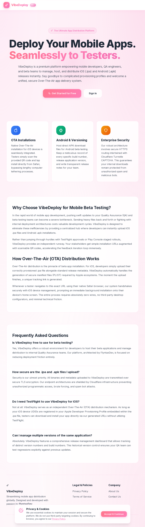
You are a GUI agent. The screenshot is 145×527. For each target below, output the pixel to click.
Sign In (93, 93)
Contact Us (114, 496)
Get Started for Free (62, 93)
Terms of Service (81, 496)
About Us (113, 491)
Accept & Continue (114, 514)
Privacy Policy (80, 491)
